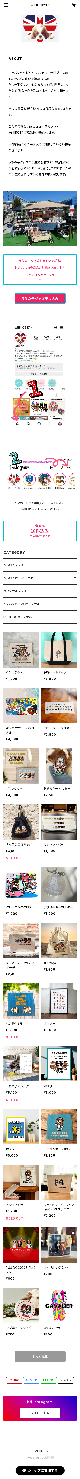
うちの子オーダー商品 (18, 578)
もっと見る (40, 1356)
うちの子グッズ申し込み (40, 298)
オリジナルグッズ (14, 591)
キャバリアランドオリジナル (21, 604)
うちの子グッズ (13, 565)
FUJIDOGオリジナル (17, 617)
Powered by (40, 1457)
